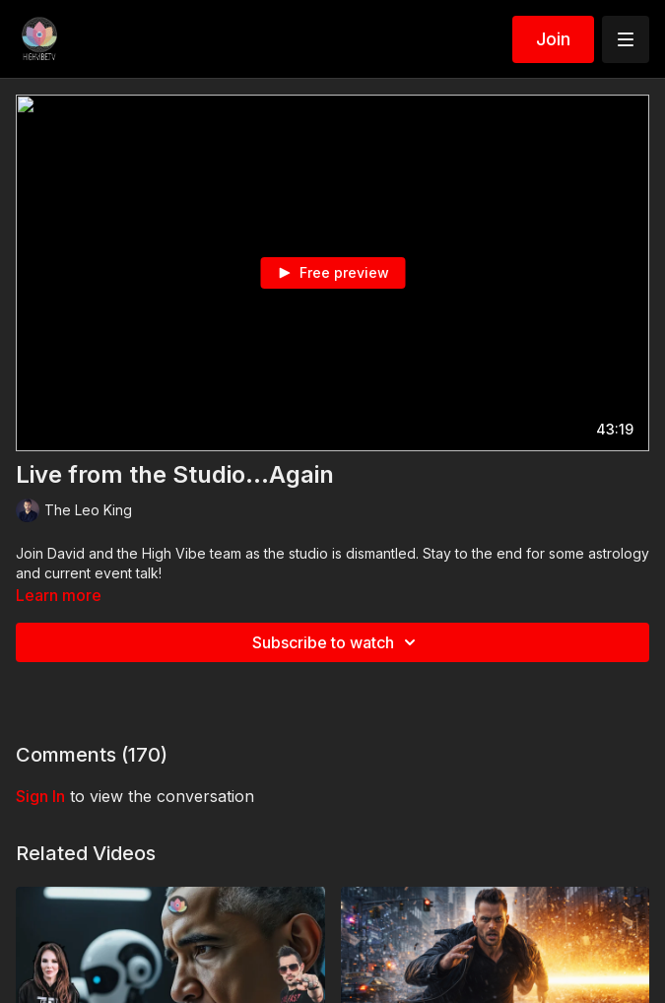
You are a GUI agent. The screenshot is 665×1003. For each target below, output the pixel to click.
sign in (40, 796)
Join (553, 39)
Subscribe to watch (337, 642)
